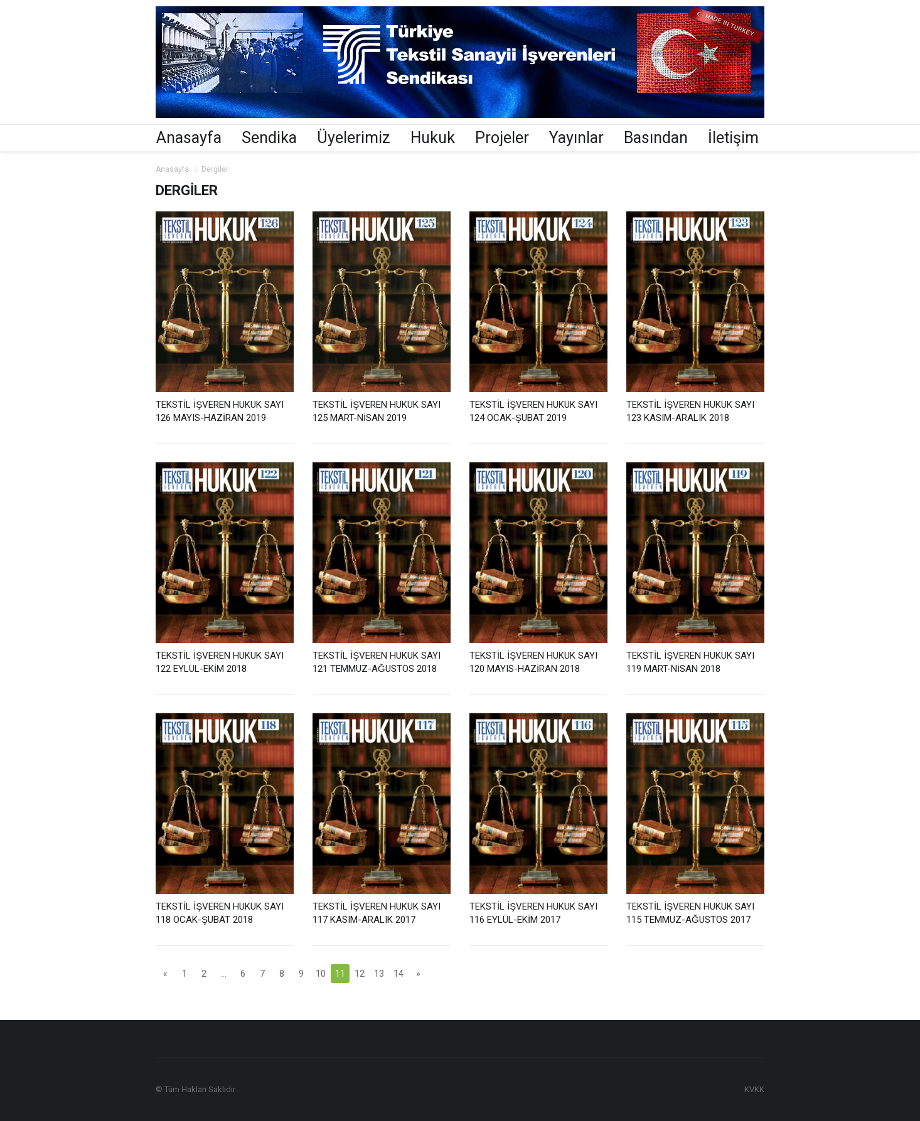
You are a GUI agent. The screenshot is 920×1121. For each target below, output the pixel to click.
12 (360, 974)
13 (379, 974)
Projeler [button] (502, 138)
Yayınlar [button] (576, 138)
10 (321, 974)
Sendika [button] (269, 138)
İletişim (733, 138)
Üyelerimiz (353, 138)
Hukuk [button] (432, 138)
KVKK (754, 1089)
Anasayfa (189, 138)
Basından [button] (656, 138)
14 (398, 974)
